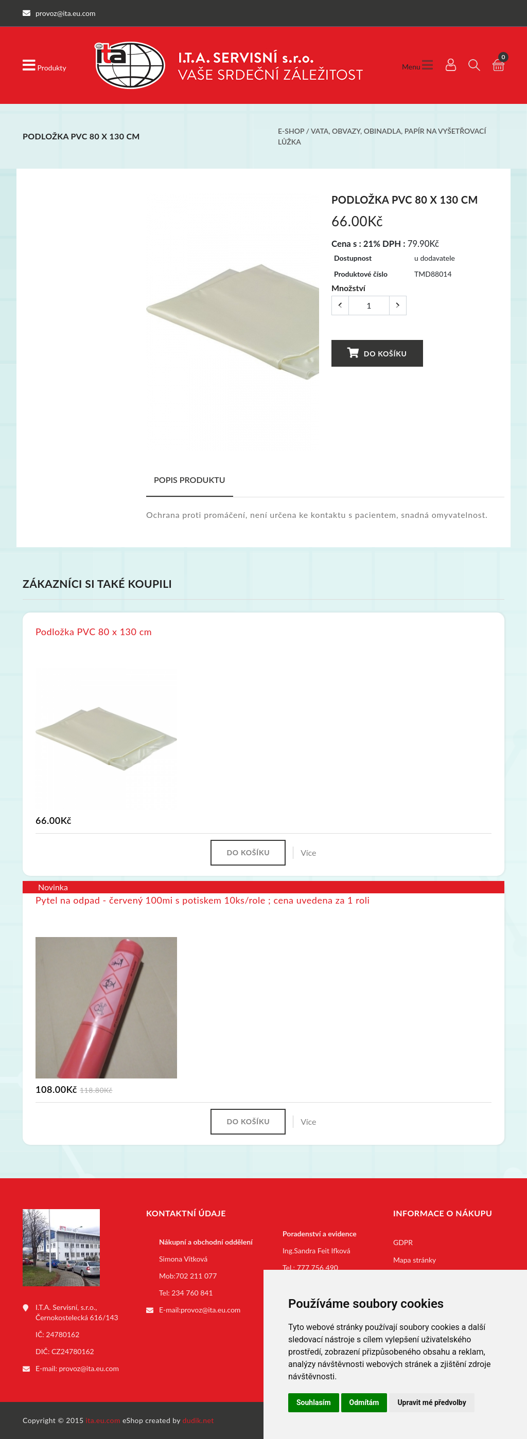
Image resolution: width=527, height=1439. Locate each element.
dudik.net (198, 1420)
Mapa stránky (414, 1259)
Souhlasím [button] (313, 1402)
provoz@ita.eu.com (89, 1368)
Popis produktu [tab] (189, 479)
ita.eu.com (103, 1420)
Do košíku (376, 353)
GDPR (403, 1242)
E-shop (291, 131)
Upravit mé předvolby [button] (431, 1402)
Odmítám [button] (364, 1402)
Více (308, 852)
